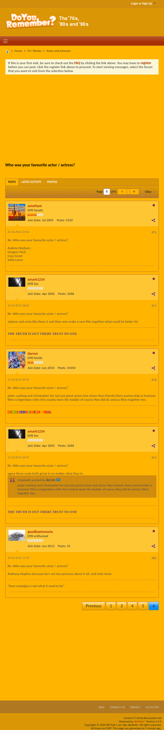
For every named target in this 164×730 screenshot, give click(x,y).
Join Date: (34, 220)
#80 (154, 558)
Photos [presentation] (52, 182)
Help (101, 707)
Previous (93, 606)
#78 (154, 380)
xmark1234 (36, 279)
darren (33, 353)
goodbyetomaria (40, 531)
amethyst (35, 206)
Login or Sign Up (143, 3)
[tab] (12, 182)
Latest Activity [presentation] (32, 182)
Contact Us (117, 707)
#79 (154, 458)
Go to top (152, 707)
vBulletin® (140, 721)
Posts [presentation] (12, 182)
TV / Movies (34, 51)
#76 (154, 232)
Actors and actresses (58, 51)
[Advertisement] (86, 118)
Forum (18, 51)
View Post (58, 480)
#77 (154, 306)
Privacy (135, 707)
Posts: (61, 220)
